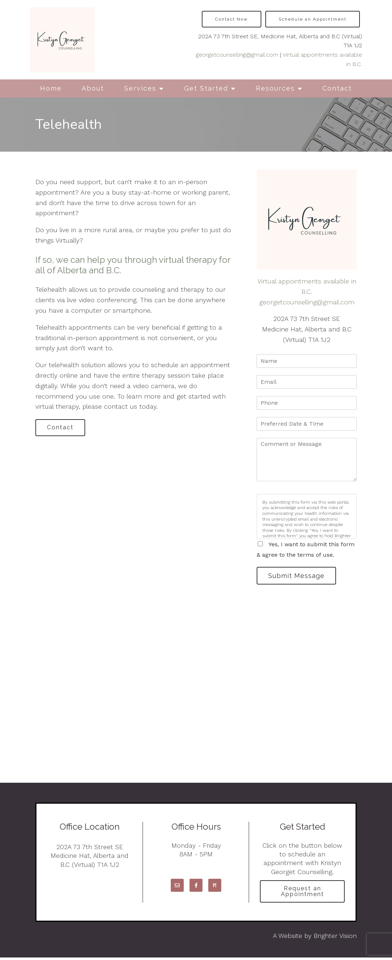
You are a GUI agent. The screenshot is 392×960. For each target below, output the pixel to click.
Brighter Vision (335, 938)
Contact (337, 88)
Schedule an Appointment (313, 19)
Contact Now (231, 19)
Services (140, 88)
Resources (275, 88)
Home (51, 88)
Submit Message (298, 576)
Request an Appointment (302, 893)
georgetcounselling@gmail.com (237, 54)
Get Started (206, 88)
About (93, 88)
